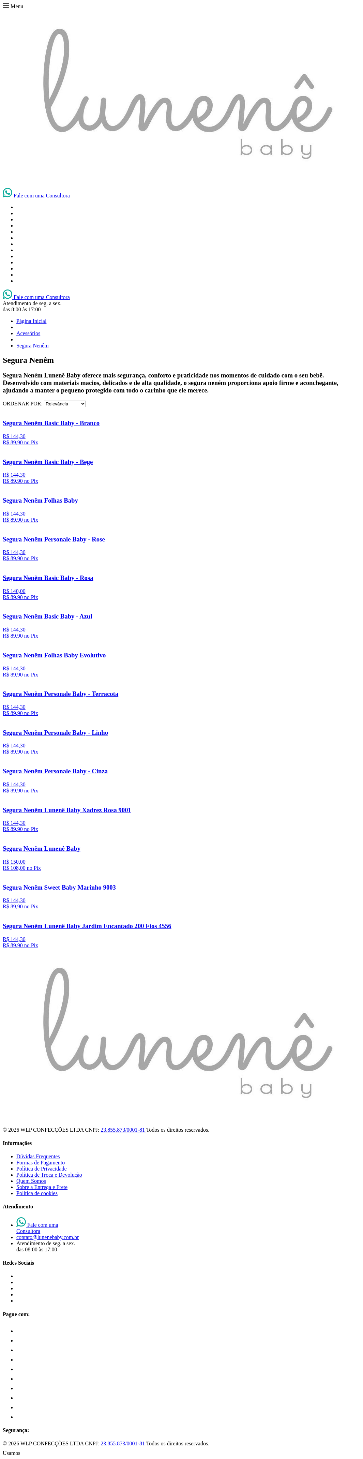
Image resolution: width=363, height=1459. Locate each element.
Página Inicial (31, 321)
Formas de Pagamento (40, 1162)
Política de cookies (37, 1193)
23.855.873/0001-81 (123, 1130)
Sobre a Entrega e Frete (41, 1187)
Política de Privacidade (41, 1169)
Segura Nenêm (32, 345)
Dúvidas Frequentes (38, 1156)
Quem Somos (31, 1181)
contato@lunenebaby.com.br (47, 1237)
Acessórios (28, 333)
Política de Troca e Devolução (49, 1175)
